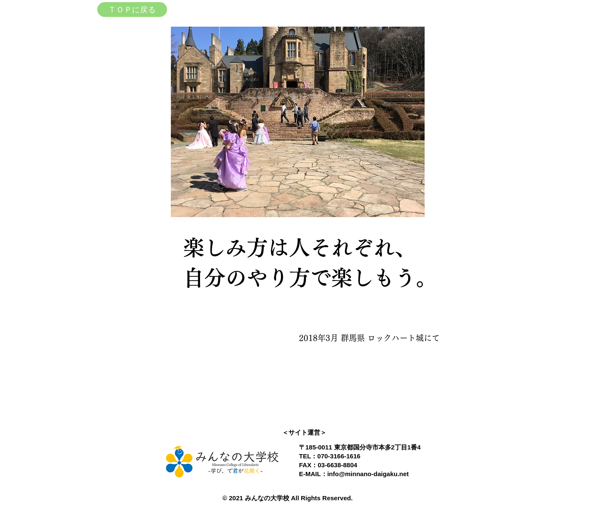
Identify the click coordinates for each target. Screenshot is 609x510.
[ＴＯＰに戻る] (132, 9)
